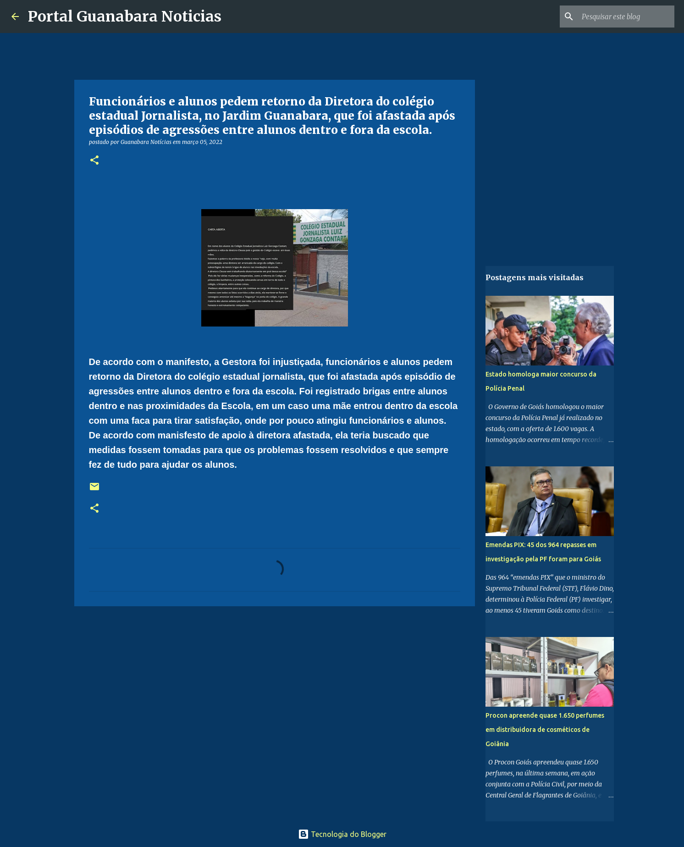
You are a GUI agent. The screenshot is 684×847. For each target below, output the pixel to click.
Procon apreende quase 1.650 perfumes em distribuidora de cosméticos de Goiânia (544, 729)
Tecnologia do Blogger (342, 834)
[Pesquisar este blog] (626, 17)
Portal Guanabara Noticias (124, 16)
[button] (94, 161)
